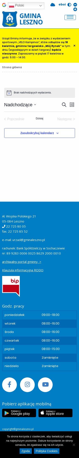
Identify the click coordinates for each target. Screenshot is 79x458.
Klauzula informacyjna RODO (22, 270)
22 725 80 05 (16, 226)
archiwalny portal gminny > (21, 262)
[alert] (39, 93)
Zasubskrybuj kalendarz (37, 133)
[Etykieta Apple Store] (55, 413)
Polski (16, 5)
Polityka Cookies (47, 451)
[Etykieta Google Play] (19, 413)
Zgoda (25, 451)
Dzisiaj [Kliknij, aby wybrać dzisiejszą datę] (39, 118)
